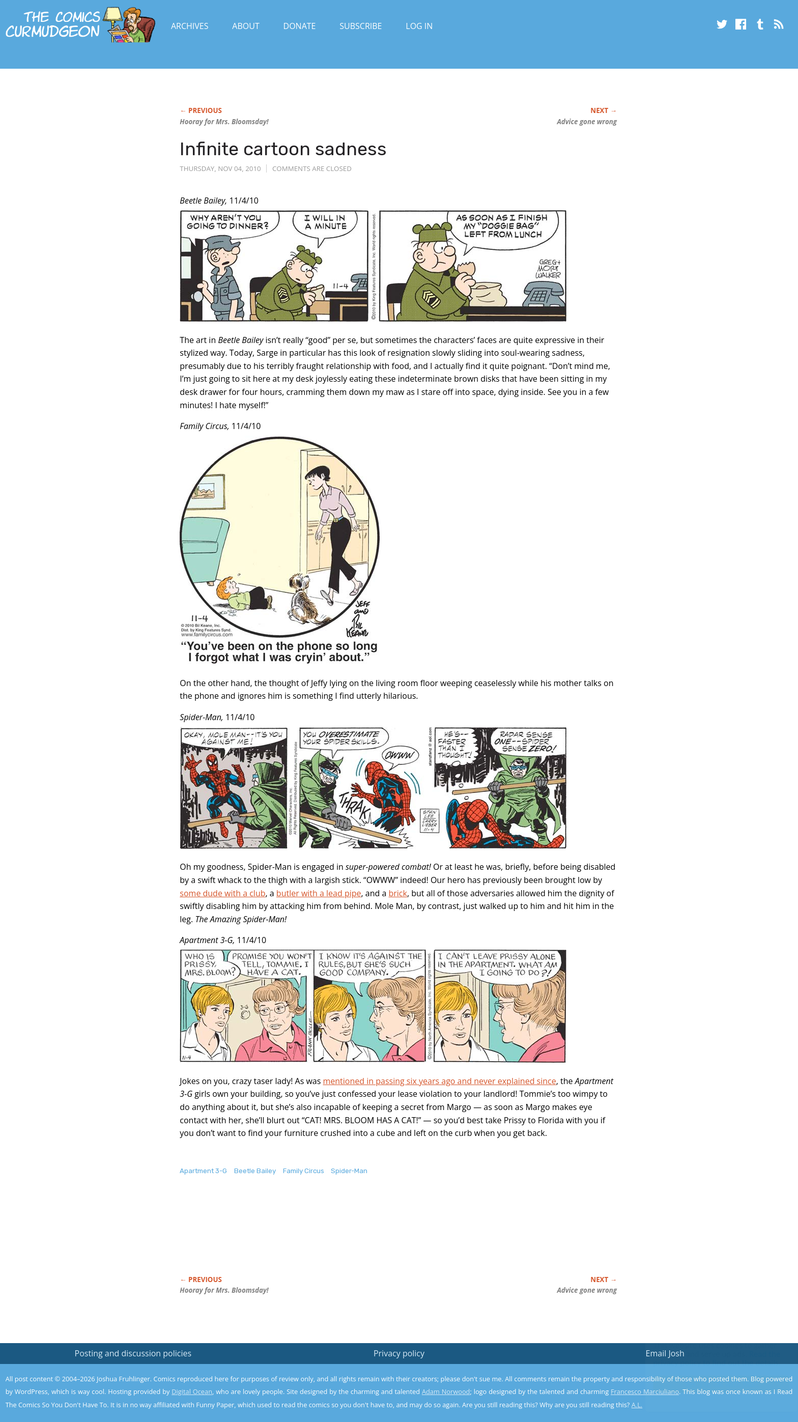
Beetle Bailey (255, 1171)
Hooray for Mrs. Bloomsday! (224, 121)
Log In (419, 26)
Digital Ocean (192, 1391)
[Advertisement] (365, 1236)
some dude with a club (222, 893)
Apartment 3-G (203, 1171)
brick (398, 893)
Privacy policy (399, 1353)
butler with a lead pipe (318, 893)
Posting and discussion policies (133, 1353)
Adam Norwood (446, 1391)
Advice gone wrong (587, 121)
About (245, 26)
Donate (299, 26)
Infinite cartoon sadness (283, 149)
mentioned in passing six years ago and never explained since (439, 1081)
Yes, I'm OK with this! (712, 1384)
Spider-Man (349, 1171)
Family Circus (303, 1171)
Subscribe (360, 26)
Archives (190, 26)
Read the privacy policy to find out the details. (707, 1358)
